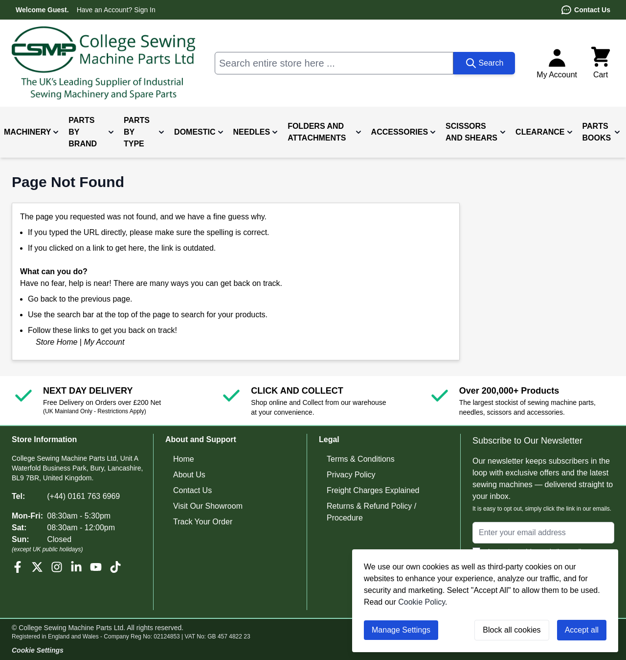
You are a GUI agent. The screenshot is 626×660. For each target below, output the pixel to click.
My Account (104, 342)
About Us (189, 475)
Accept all (582, 630)
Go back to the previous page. (80, 299)
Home (183, 459)
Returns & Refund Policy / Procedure (371, 512)
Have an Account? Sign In (116, 10)
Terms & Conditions (361, 459)
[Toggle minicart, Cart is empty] (600, 63)
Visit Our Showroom (208, 506)
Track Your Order (202, 522)
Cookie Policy (421, 602)
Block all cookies (511, 630)
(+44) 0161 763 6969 (83, 496)
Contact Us (585, 10)
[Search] (484, 63)
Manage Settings (401, 630)
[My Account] (557, 63)
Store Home (56, 342)
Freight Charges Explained (373, 490)
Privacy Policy (351, 475)
